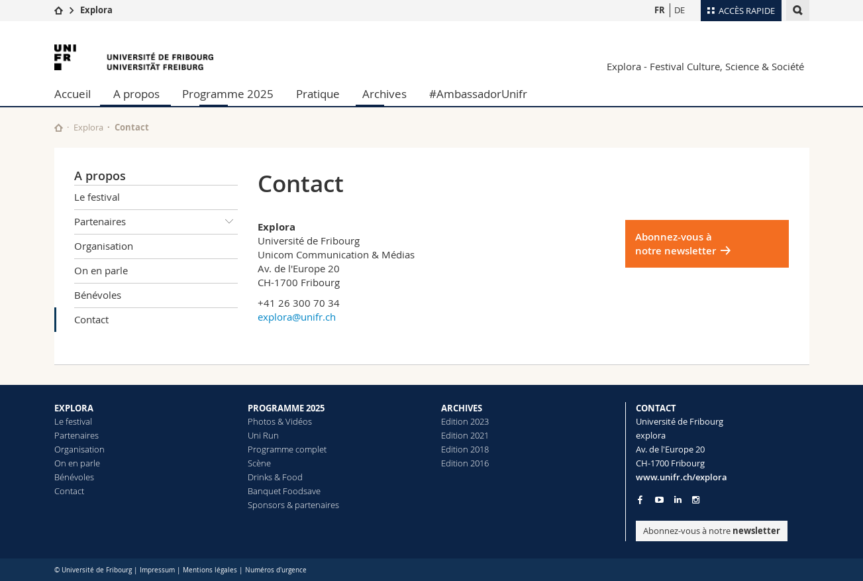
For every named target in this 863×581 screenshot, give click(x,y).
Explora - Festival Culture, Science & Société (705, 66)
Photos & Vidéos (280, 421)
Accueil (72, 93)
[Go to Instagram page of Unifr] (695, 500)
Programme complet (287, 449)
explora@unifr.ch (297, 316)
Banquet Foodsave (284, 491)
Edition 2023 (465, 421)
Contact (91, 319)
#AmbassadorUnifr (478, 93)
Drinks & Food (275, 477)
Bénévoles (97, 294)
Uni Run (263, 435)
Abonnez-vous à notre (711, 531)
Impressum (157, 570)
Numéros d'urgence (276, 570)
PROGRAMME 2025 (286, 408)
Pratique (318, 93)
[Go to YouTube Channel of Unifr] (659, 500)
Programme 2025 (228, 93)
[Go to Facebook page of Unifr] (640, 499)
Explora (96, 10)
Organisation (103, 245)
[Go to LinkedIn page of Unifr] (678, 500)
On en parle (101, 270)
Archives (384, 93)
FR (659, 10)
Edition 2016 (465, 463)
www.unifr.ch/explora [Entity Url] (681, 477)
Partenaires (156, 222)
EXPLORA (73, 408)
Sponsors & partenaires (293, 505)
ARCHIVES (461, 408)
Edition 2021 (465, 435)
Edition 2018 (465, 449)
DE (679, 10)
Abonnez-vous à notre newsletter (675, 244)
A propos (136, 93)
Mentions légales (210, 570)
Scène (259, 463)
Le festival (97, 196)
